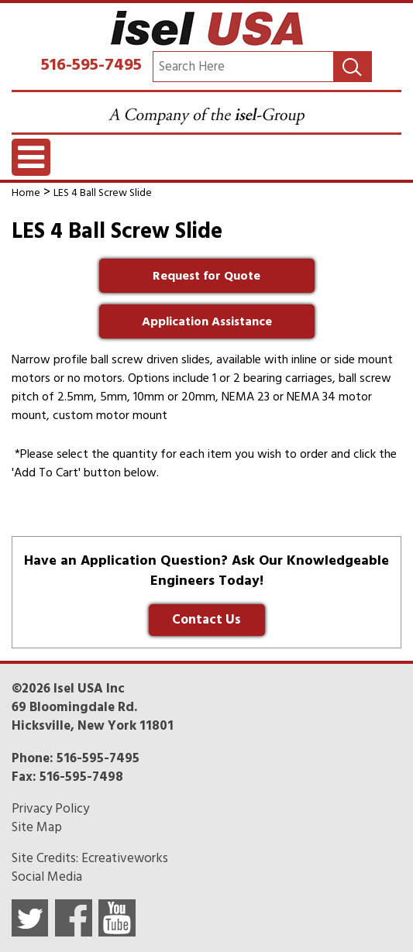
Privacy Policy (50, 809)
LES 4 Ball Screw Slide (102, 192)
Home (26, 192)
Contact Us (206, 620)
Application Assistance (207, 321)
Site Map (37, 827)
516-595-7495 (91, 64)
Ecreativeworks (124, 858)
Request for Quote (206, 276)
